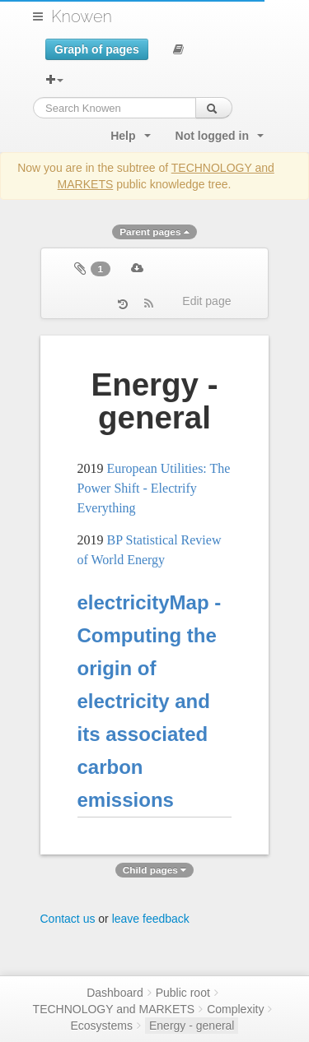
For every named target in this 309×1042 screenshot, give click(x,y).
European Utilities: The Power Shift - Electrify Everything (154, 488)
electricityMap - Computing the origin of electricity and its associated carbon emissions (149, 701)
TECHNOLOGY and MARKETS (114, 1009)
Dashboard (115, 992)
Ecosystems (102, 1025)
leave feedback (151, 918)
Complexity (235, 1009)
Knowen (81, 16)
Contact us (68, 918)
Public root (183, 992)
